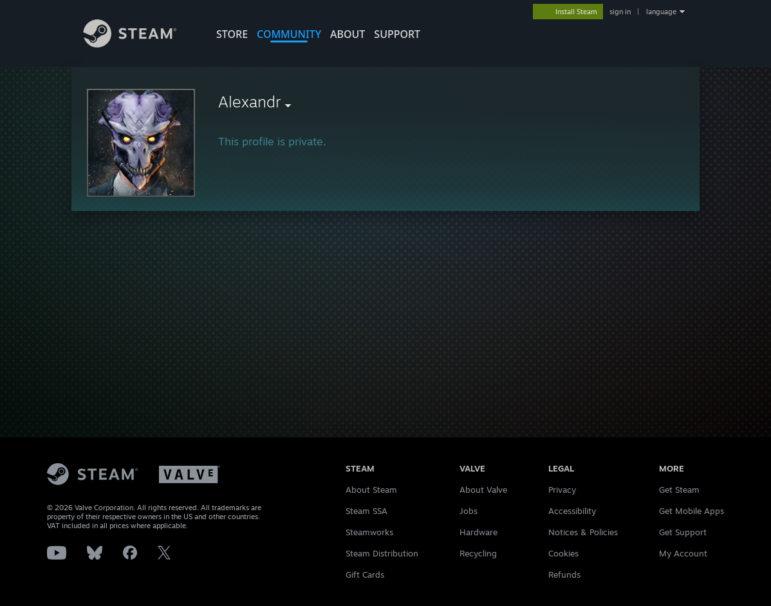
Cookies (563, 553)
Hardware (478, 532)
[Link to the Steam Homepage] (139, 44)
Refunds (564, 574)
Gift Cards (365, 574)
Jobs (469, 511)
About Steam (371, 489)
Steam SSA (366, 511)
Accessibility (572, 511)
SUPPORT (397, 34)
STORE (232, 34)
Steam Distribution (382, 553)
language (661, 11)
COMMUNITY (289, 34)
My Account (683, 553)
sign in (620, 11)
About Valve (483, 489)
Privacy (562, 489)
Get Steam (679, 489)
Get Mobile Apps (691, 511)
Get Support (683, 532)
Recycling (478, 553)
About (347, 34)
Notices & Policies (583, 532)
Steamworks (369, 532)
